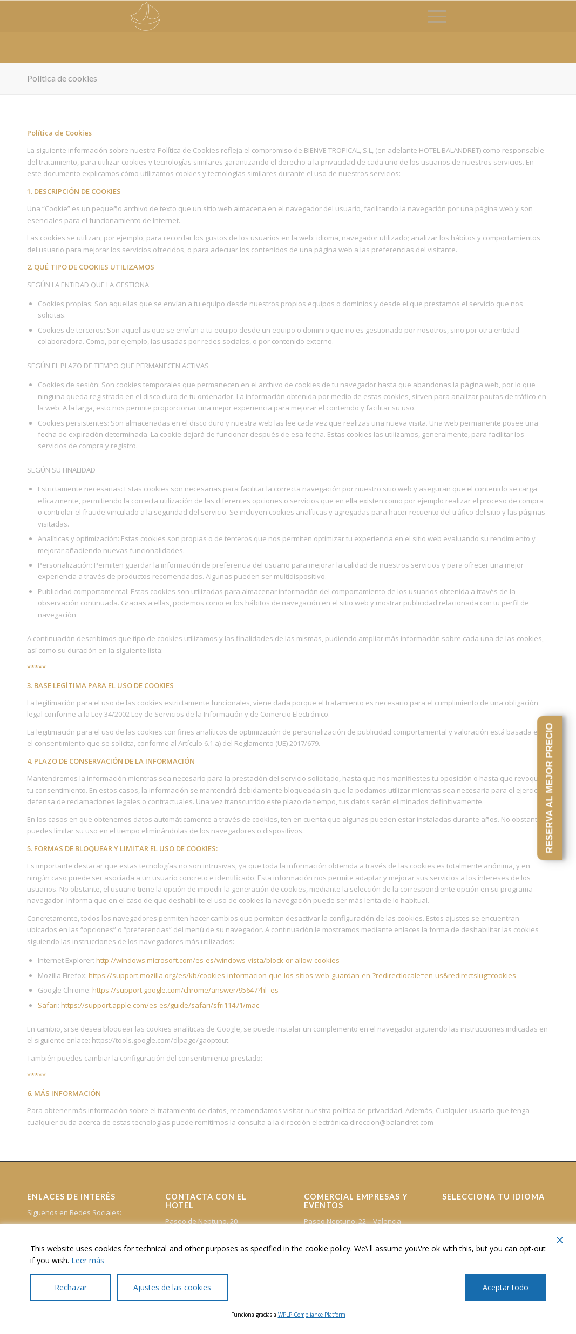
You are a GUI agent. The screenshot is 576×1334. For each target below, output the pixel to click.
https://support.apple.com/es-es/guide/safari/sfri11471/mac (160, 1005)
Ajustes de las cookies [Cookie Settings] (172, 1287)
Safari (48, 1005)
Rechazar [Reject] (71, 1287)
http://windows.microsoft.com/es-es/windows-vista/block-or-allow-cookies (218, 960)
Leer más (87, 1260)
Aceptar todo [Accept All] (505, 1287)
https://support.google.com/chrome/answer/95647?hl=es (185, 990)
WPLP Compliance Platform (311, 1314)
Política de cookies (62, 78)
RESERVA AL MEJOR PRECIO (549, 788)
